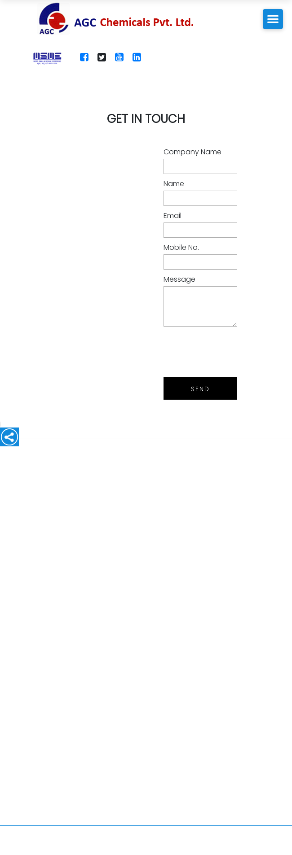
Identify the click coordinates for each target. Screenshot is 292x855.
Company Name (192, 152)
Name (174, 184)
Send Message (200, 392)
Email (172, 215)
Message (179, 279)
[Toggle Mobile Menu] (273, 19)
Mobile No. (181, 247)
